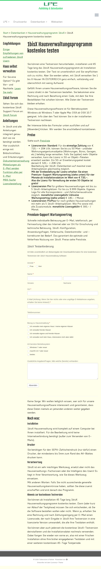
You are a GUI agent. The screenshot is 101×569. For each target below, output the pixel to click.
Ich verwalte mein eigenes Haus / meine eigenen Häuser (50, 330)
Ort (29, 293)
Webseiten (57, 25)
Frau (30, 270)
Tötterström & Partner (46, 563)
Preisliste (45, 144)
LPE (6, 25)
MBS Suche (9, 184)
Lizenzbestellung (12, 187)
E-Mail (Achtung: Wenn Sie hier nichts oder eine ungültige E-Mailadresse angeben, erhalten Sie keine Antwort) (61, 304)
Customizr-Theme (56, 566)
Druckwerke (20, 25)
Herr (39, 270)
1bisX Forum (10, 119)
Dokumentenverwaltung (16, 165)
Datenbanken (39, 25)
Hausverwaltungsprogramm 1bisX (46, 37)
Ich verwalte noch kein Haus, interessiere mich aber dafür (50, 341)
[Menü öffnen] (97, 19)
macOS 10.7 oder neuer (37, 355)
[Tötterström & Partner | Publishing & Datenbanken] (50, 6)
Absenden (33, 389)
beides (31, 359)
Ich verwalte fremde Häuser (39, 334)
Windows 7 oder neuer (37, 352)
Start (5, 37)
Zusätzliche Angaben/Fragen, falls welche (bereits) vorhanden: (52, 365)
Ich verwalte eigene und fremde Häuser (43, 338)
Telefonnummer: (34, 316)
